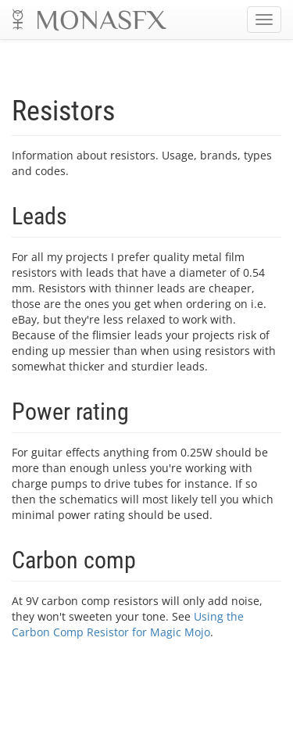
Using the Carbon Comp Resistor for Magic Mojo (128, 624)
